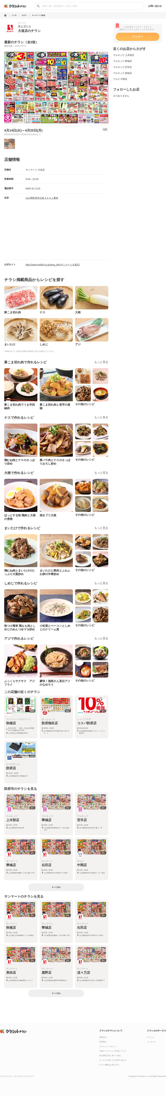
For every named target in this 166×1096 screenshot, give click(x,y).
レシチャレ (151, 1042)
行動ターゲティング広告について (112, 1051)
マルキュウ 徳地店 (122, 73)
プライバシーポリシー (108, 1046)
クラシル (150, 1037)
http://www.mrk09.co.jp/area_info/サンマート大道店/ (53, 264)
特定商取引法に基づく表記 (110, 1055)
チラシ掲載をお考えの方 (109, 1065)
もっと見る (101, 362)
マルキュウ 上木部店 (123, 55)
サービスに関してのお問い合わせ (112, 1060)
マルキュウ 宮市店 (122, 67)
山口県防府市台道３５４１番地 (42, 198)
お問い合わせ (155, 6)
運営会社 (102, 1037)
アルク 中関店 (120, 79)
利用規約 (102, 1042)
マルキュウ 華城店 (122, 61)
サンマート (24, 26)
